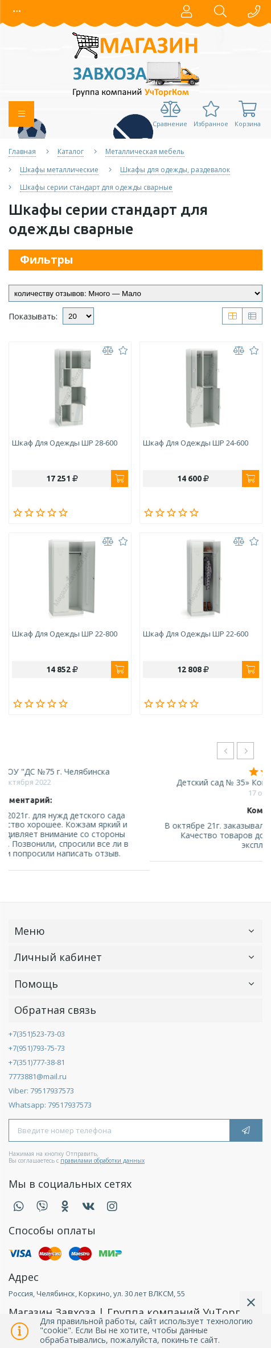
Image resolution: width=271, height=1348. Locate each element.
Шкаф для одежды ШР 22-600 (195, 634)
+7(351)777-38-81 (37, 1062)
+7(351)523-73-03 (37, 1034)
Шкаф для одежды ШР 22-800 (64, 634)
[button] (17, 11)
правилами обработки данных (102, 1160)
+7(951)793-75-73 (37, 1048)
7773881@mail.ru (38, 1076)
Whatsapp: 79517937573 (50, 1105)
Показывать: (33, 317)
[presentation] (225, 750)
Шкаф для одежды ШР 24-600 (195, 443)
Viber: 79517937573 (41, 1090)
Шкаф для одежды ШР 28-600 (64, 443)
